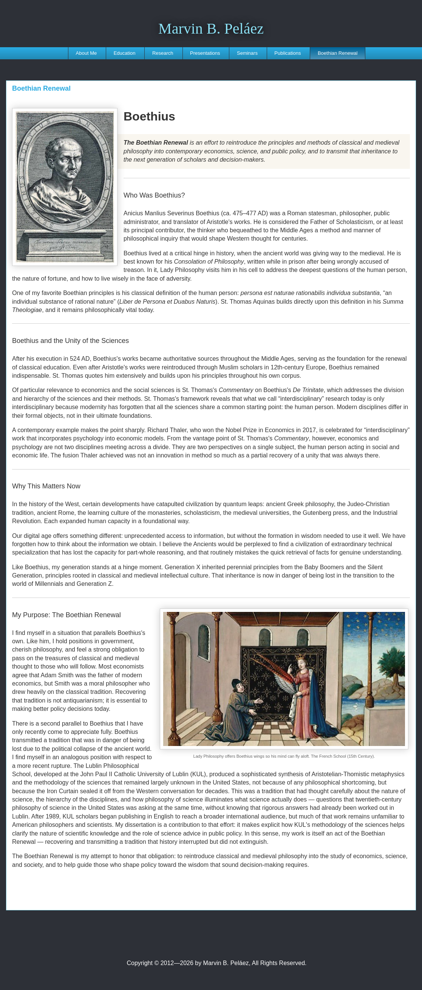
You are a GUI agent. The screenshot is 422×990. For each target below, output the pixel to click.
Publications (287, 53)
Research (162, 53)
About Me (86, 53)
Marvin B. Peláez (211, 28)
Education (125, 53)
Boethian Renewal (338, 53)
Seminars (247, 53)
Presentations (205, 53)
